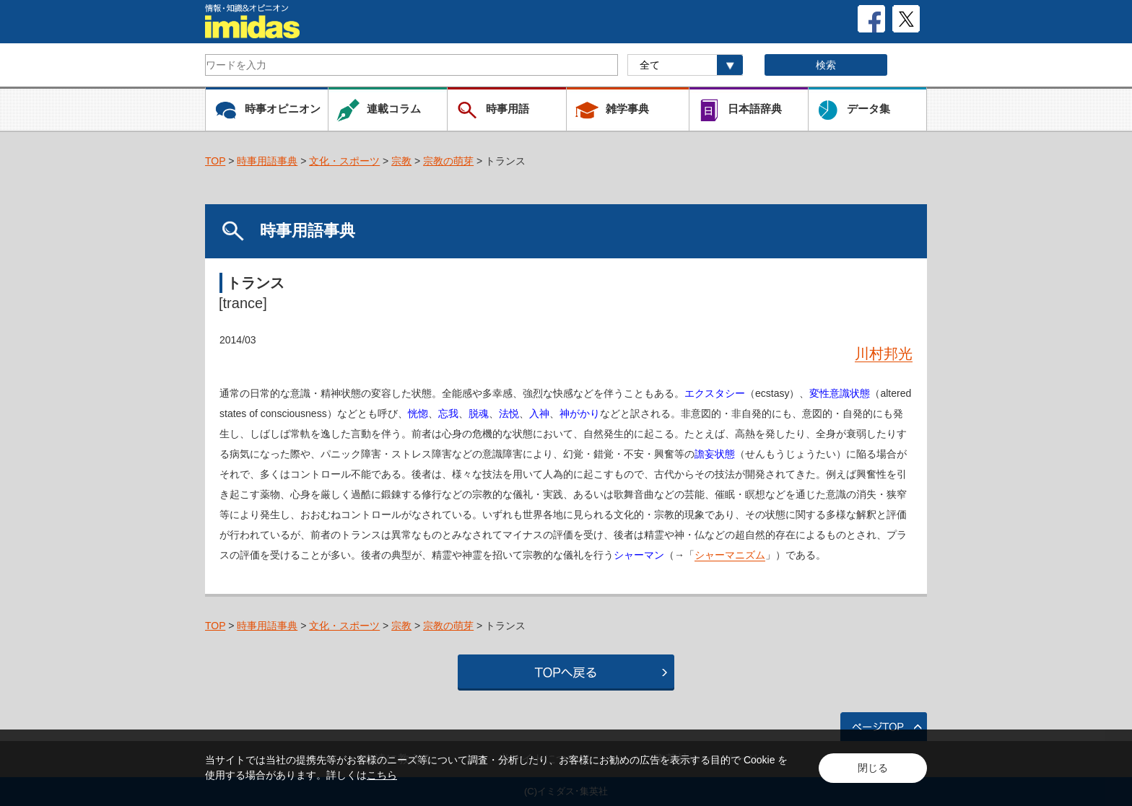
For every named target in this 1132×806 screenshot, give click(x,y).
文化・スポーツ (344, 161)
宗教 (401, 161)
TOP (215, 161)
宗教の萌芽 (448, 161)
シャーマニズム (730, 555)
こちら (382, 775)
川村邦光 (884, 354)
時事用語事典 (267, 161)
